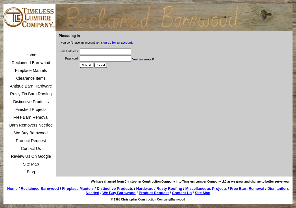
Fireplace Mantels (31, 70)
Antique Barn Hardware (31, 86)
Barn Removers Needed (31, 125)
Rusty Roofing (169, 188)
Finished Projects (30, 109)
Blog (31, 172)
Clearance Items (31, 78)
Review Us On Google (31, 156)
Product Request (31, 140)
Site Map (31, 164)
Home (30, 55)
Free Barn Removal (30, 117)
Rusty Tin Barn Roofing (31, 94)
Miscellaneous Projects (206, 188)
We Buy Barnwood (31, 133)
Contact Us (31, 148)
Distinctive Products (31, 101)
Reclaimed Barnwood (31, 62)
